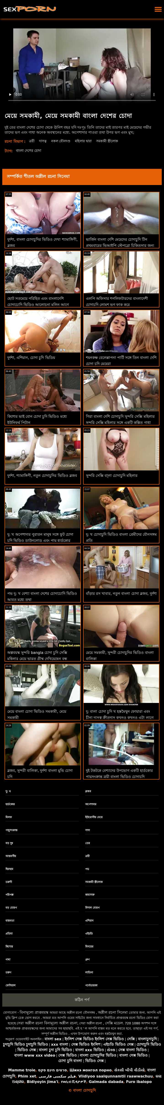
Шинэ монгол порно (90, 1070)
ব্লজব (88, 791)
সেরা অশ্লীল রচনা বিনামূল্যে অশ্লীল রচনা (47, 1023)
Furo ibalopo (139, 1082)
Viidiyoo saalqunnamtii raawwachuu (115, 1076)
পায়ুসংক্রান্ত (11, 830)
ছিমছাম (9, 869)
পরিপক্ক (9, 894)
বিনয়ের (89, 946)
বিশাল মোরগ (92, 907)
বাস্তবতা (9, 920)
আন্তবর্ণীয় (10, 856)
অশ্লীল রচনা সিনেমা (113, 1012)
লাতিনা (89, 972)
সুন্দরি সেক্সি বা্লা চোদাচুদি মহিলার (112, 475)
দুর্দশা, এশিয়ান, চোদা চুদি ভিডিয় (31, 357)
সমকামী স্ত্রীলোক (112, 141)
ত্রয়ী (32, 141)
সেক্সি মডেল (114, 1023)
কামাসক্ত (90, 894)
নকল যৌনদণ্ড (62, 141)
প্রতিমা (9, 933)
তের (87, 843)
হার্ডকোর (10, 804)
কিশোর (9, 946)
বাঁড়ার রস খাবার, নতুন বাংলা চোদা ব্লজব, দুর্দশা (121, 593)
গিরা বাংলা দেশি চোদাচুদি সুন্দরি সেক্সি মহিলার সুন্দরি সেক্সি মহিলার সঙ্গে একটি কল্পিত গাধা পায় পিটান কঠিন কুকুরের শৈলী (120, 422)
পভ (87, 869)
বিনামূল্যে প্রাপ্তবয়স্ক (34, 1012)
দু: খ (8, 791)
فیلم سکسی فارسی (57, 1076)
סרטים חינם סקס (52, 1070)
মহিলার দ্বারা (86, 141)
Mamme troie (21, 1070)
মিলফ (8, 817)
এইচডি (89, 933)
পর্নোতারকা (91, 985)
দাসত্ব (44, 141)
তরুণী (8, 882)
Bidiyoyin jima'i (42, 1082)
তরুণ (8, 972)
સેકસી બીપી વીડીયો (129, 1070)
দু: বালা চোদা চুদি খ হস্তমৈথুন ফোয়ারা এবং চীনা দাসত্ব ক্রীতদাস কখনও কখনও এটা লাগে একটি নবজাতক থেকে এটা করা (119, 717)
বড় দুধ (9, 843)
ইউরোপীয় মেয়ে (94, 817)
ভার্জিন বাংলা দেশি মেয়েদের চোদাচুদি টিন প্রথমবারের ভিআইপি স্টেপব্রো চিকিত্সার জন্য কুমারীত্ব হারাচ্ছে (120, 245)
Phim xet (27, 1076)
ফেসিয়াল (10, 985)
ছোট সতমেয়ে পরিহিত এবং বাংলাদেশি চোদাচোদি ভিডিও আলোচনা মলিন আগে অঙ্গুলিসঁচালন (38, 304)
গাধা (7, 959)
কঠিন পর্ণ (82, 1000)
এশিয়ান (89, 920)
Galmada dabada (106, 1082)
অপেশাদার (90, 804)
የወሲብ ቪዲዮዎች (73, 1082)
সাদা (87, 830)
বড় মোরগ (11, 907)
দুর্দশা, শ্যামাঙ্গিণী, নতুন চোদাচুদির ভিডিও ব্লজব (42, 475)
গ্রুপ (87, 959)
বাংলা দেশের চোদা (29, 150)
